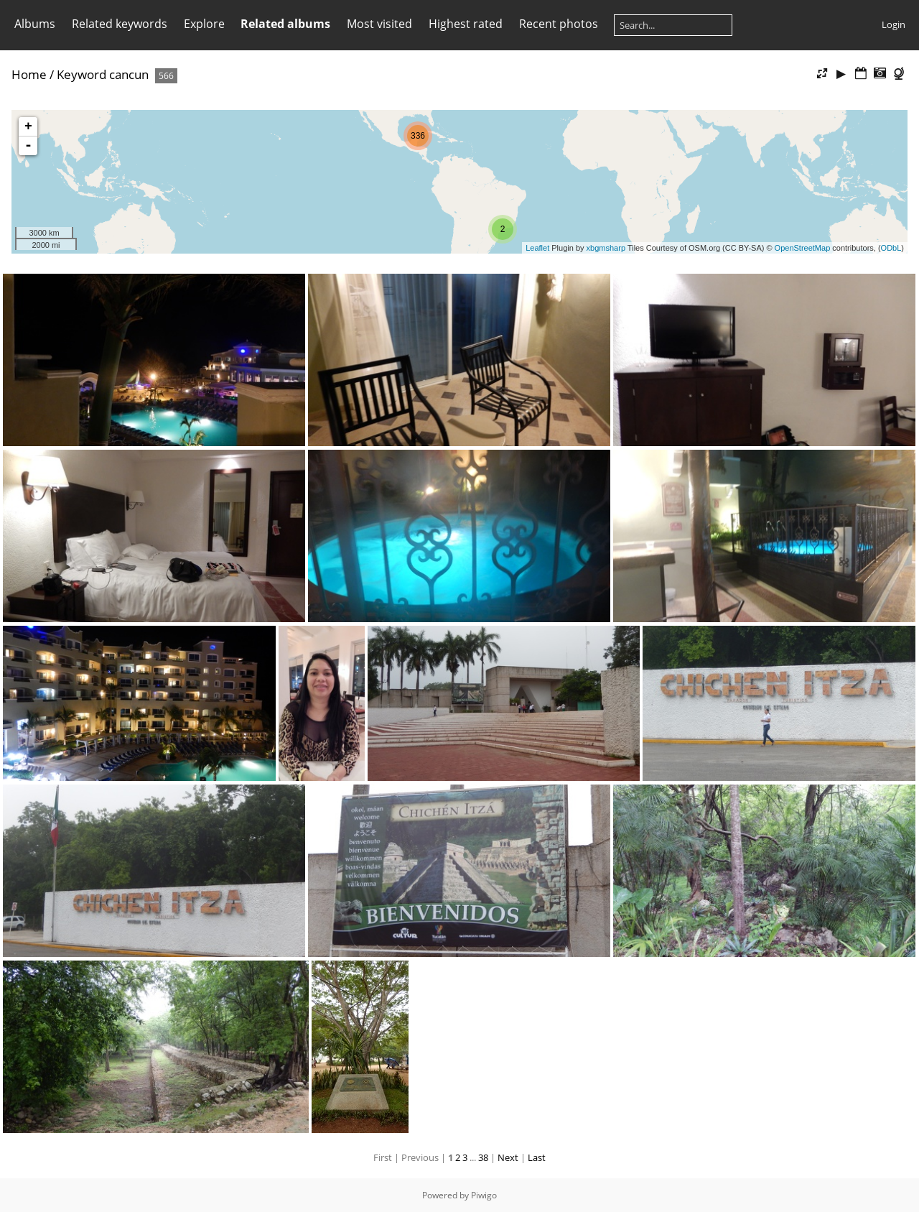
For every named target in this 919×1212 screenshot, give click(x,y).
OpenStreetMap (803, 248)
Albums (34, 24)
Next (508, 1157)
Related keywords (119, 24)
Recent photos (558, 24)
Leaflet (537, 248)
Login (893, 24)
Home (29, 74)
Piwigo (484, 1195)
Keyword (81, 74)
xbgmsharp (606, 248)
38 (483, 1157)
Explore (204, 24)
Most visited (379, 24)
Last (537, 1157)
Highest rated (466, 24)
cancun (129, 74)
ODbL (891, 248)
